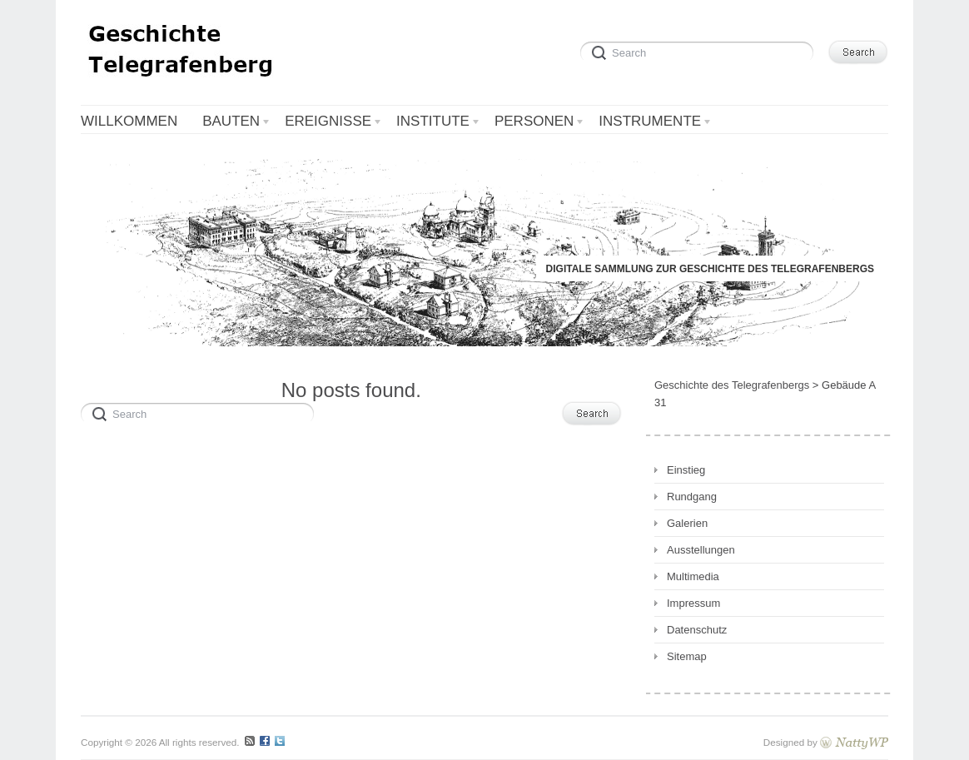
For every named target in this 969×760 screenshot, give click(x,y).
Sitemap (687, 656)
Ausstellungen (701, 550)
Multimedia (693, 576)
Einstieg (686, 470)
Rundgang (692, 496)
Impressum (693, 603)
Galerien (687, 523)
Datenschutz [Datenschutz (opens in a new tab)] (697, 629)
